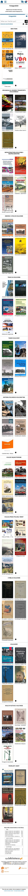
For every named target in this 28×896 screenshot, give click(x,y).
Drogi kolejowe (7, 843)
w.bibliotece (7, 862)
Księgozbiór (12, 16)
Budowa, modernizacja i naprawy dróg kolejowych (13, 833)
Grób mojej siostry (8, 852)
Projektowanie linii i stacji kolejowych (11, 842)
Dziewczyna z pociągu (9, 851)
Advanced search (4, 23)
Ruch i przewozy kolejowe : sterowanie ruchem (13, 836)
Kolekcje (11, 23)
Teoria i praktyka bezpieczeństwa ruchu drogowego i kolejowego (16, 849)
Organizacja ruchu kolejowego (10, 844)
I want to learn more (8, 890)
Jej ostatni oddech (8, 853)
